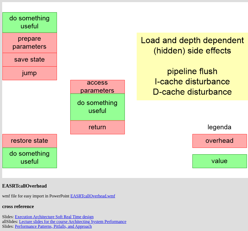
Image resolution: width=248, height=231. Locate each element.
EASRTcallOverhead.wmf (93, 196)
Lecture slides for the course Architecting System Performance (72, 221)
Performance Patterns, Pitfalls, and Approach (53, 226)
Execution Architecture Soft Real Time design (54, 216)
